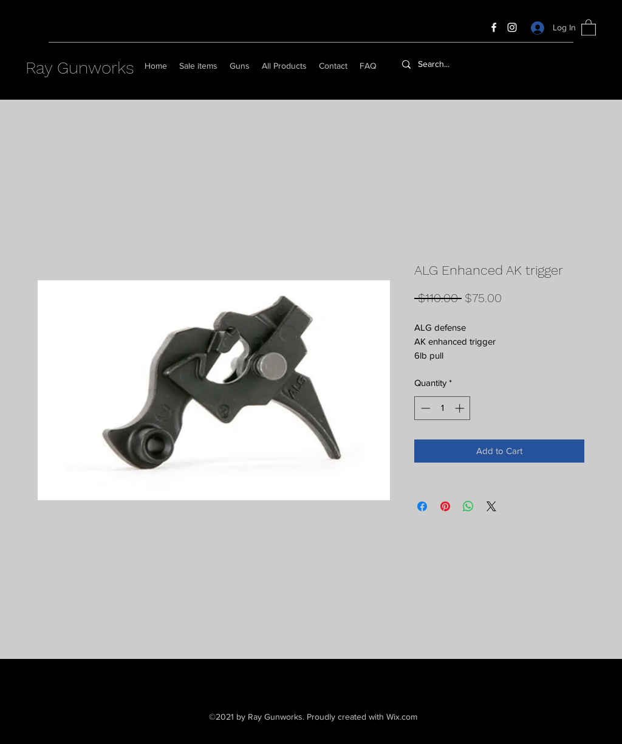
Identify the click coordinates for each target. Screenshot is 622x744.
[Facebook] (494, 27)
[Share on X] (491, 506)
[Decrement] (424, 408)
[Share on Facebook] (422, 506)
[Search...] (464, 64)
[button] (588, 27)
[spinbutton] (442, 408)
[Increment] (461, 408)
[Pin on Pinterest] (445, 506)
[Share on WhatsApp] (468, 506)
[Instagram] (512, 27)
